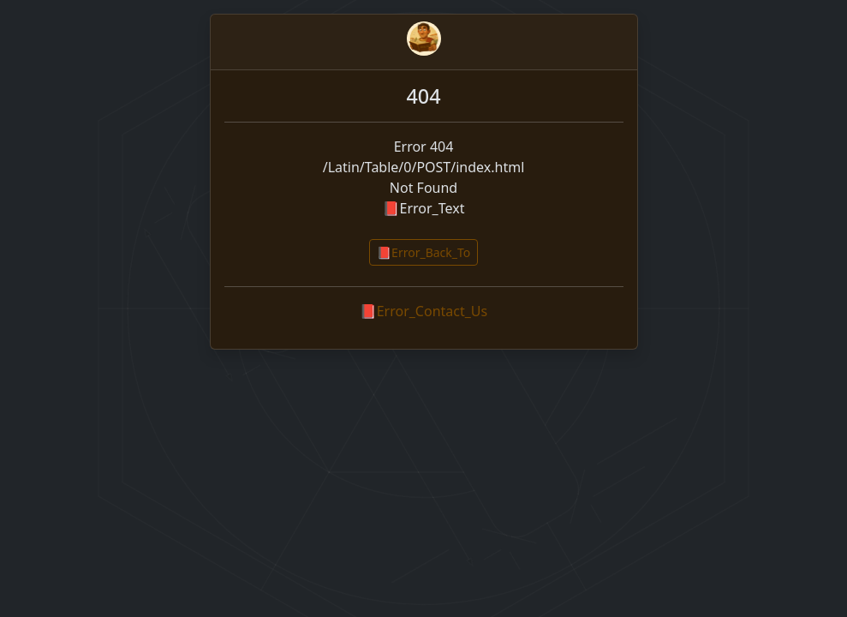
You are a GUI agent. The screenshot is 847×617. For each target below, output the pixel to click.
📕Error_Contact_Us (423, 311)
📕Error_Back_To (424, 252)
